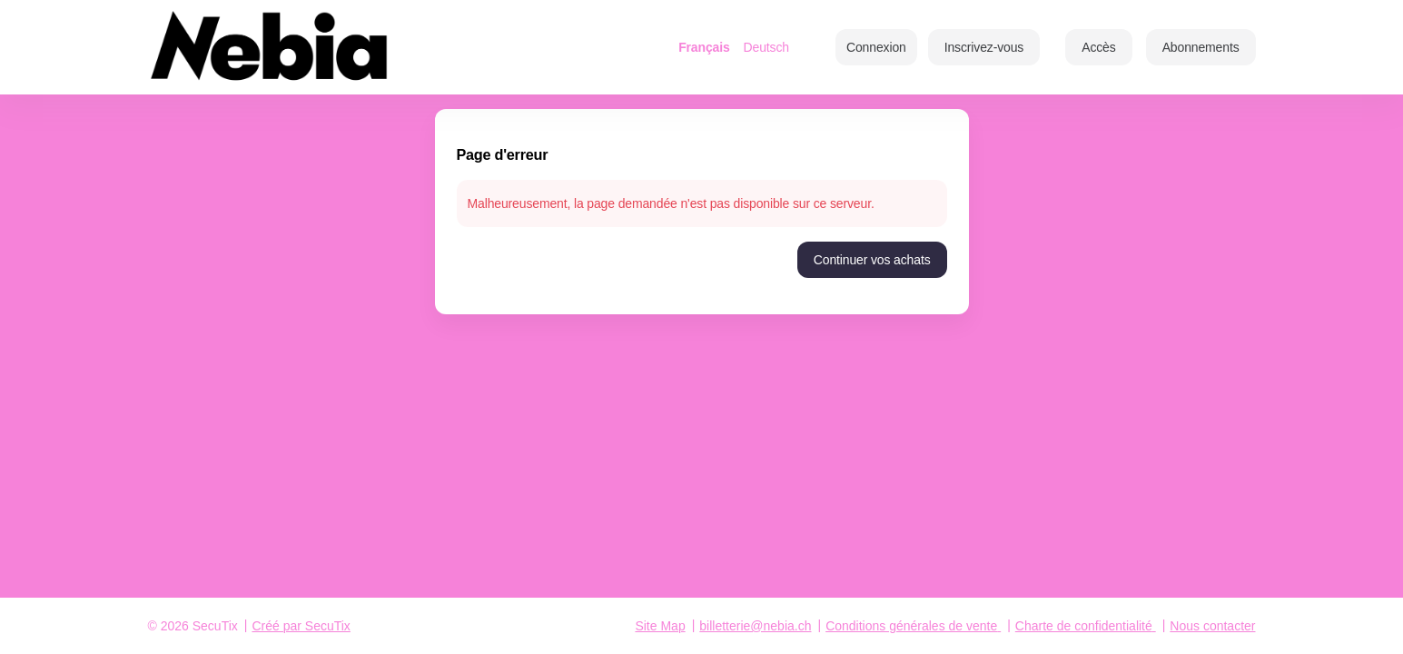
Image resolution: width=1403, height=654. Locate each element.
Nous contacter (1212, 626)
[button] (1098, 47)
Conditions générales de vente (911, 626)
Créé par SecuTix (301, 626)
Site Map (660, 626)
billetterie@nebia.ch (755, 626)
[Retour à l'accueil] (329, 47)
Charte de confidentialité (1083, 626)
